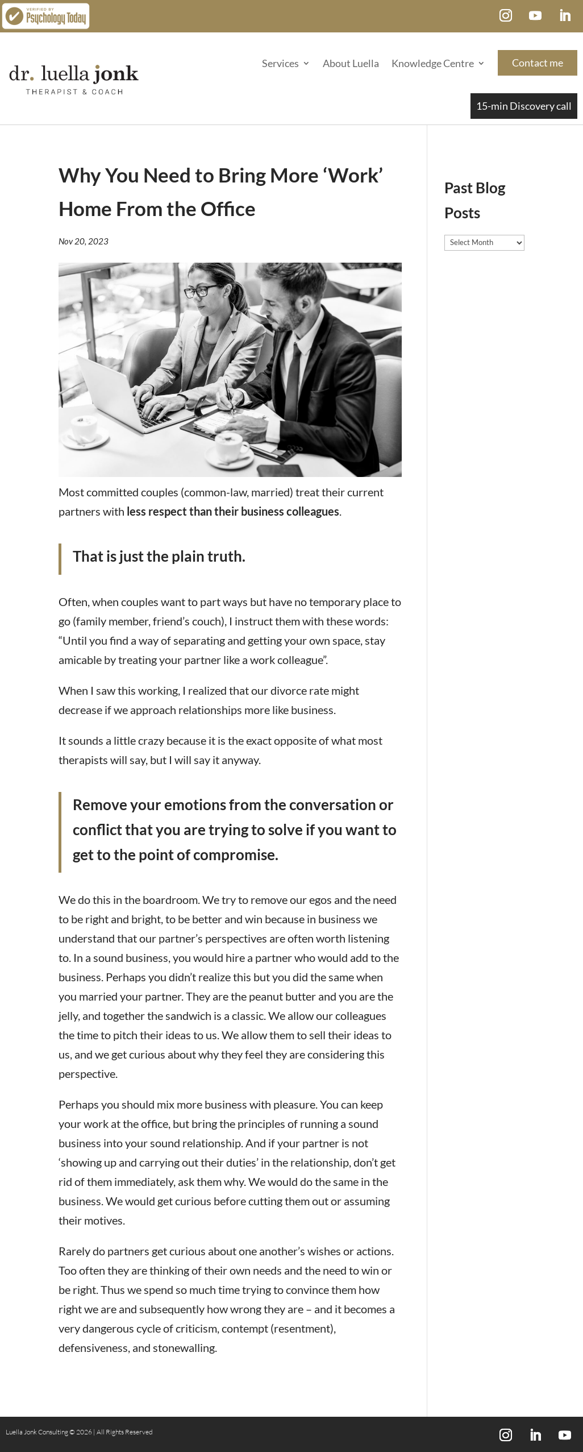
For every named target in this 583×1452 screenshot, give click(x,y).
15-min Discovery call (524, 105)
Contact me (537, 62)
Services (280, 63)
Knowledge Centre (433, 63)
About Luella (351, 63)
